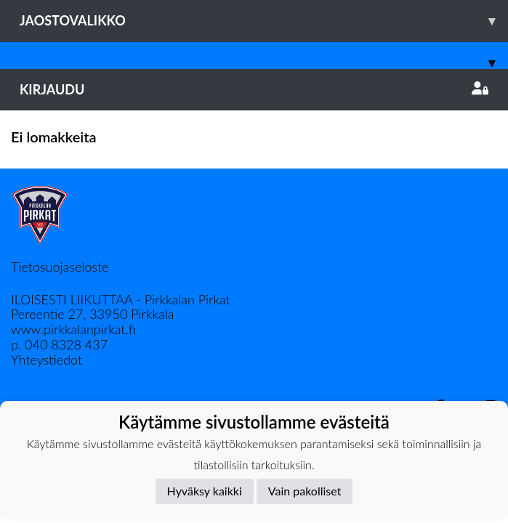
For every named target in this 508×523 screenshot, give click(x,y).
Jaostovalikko (264, 20)
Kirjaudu (254, 89)
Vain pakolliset (305, 491)
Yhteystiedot (46, 360)
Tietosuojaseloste (59, 267)
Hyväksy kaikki (204, 491)
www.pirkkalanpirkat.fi (73, 329)
